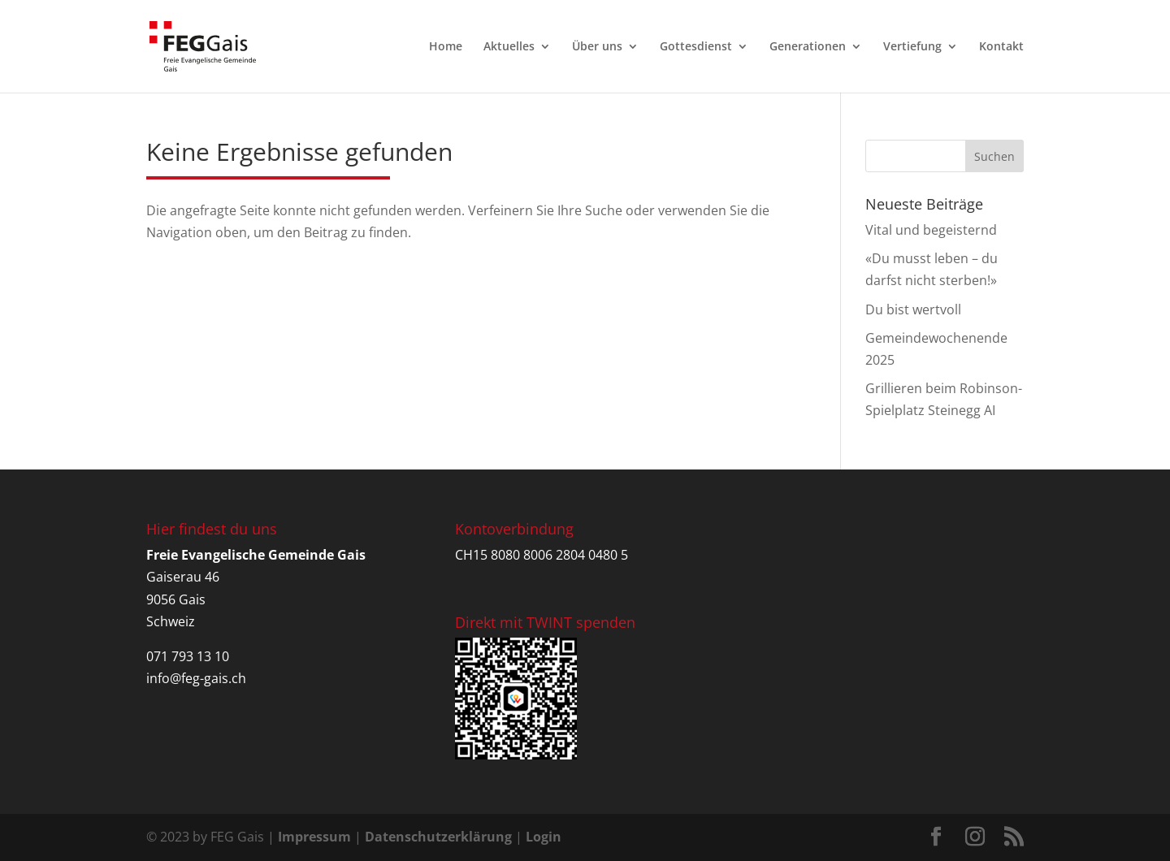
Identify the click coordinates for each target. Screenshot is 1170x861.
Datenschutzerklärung (438, 837)
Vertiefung (912, 47)
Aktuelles (509, 47)
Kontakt (1001, 47)
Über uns (597, 47)
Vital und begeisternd (931, 230)
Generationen (807, 47)
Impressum (314, 837)
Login (543, 837)
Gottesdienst (696, 47)
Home (445, 47)
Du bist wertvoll (913, 309)
